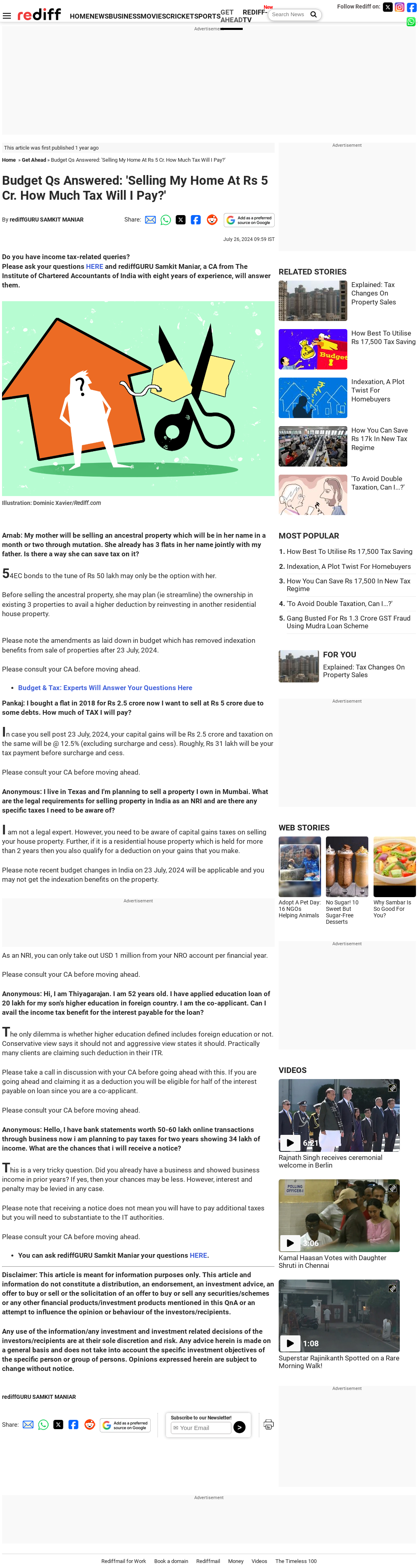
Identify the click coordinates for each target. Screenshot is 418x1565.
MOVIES (153, 16)
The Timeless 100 (296, 1561)
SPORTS (207, 16)
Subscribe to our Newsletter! (201, 1418)
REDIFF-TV (255, 16)
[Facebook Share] (195, 219)
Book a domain (171, 1561)
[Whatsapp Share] (164, 219)
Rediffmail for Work (123, 1561)
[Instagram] (400, 7)
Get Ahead (34, 160)
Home (9, 160)
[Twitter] (388, 7)
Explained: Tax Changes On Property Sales (373, 293)
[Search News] (311, 15)
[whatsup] (412, 21)
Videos (259, 1561)
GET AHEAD (232, 16)
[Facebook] (412, 7)
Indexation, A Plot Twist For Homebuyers (378, 390)
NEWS (99, 16)
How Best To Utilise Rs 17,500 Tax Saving (350, 551)
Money (236, 1561)
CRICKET (180, 16)
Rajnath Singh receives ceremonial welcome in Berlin (330, 1161)
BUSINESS (125, 16)
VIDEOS (293, 1070)
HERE (94, 266)
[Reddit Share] (210, 219)
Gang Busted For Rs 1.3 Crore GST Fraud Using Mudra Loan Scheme (349, 622)
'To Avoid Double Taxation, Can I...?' (340, 604)
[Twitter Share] (179, 219)
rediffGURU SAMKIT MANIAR (47, 219)
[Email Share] (149, 219)
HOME (80, 16)
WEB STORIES (304, 827)
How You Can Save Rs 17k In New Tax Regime (379, 439)
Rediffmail (208, 1561)
